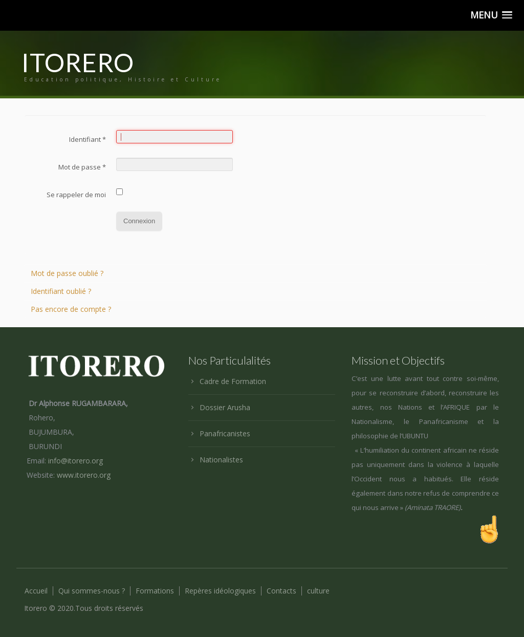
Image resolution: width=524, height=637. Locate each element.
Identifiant (87, 139)
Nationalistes (221, 459)
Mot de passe (82, 167)
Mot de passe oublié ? (67, 273)
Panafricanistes (225, 433)
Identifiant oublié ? (61, 291)
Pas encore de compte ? (71, 309)
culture (318, 591)
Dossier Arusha (225, 407)
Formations (155, 591)
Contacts (281, 591)
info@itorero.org (75, 460)
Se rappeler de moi (76, 194)
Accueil (36, 591)
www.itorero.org (84, 475)
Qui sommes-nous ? (91, 591)
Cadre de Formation (233, 381)
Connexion (139, 221)
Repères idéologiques (220, 591)
